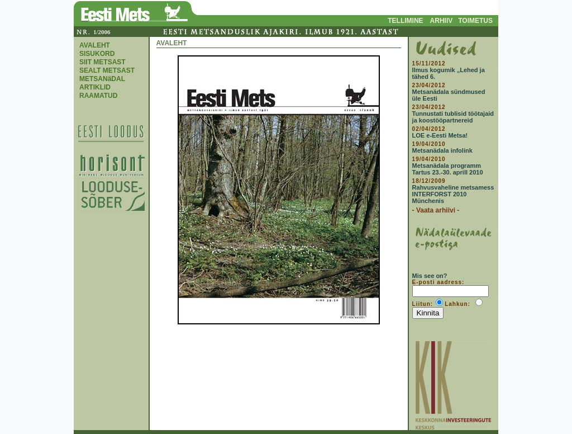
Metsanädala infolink (442, 150)
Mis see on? (429, 275)
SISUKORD (97, 54)
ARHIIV (441, 21)
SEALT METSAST (107, 70)
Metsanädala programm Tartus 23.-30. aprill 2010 (447, 169)
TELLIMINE (405, 21)
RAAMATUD (98, 96)
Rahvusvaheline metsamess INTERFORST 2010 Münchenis (453, 194)
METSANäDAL (102, 79)
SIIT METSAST (102, 62)
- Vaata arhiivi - (436, 210)
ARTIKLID (95, 87)
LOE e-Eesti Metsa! (440, 135)
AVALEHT (94, 45)
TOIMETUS (475, 21)
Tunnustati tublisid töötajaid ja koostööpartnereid (453, 117)
